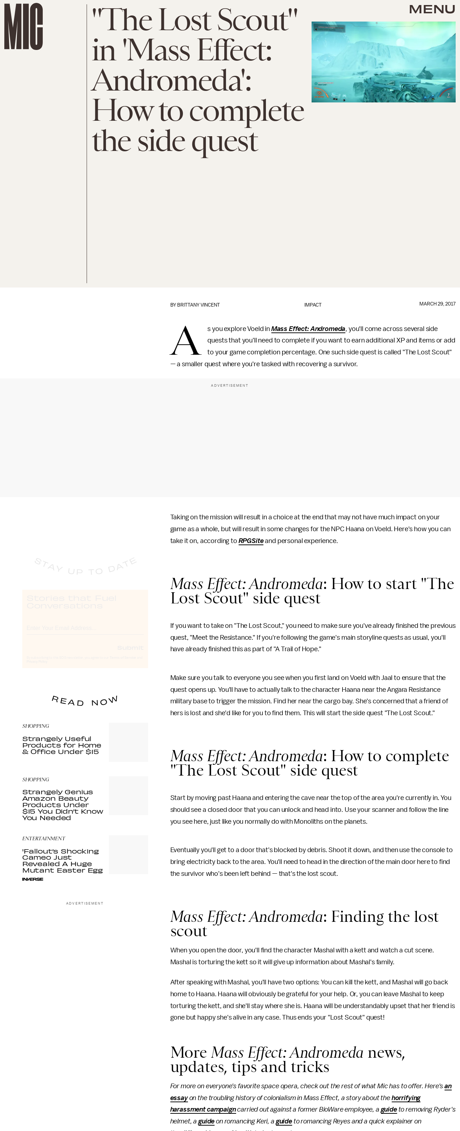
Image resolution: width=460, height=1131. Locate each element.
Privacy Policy (37, 668)
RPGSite (251, 540)
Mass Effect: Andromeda (308, 328)
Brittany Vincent (198, 305)
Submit (130, 653)
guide (389, 1109)
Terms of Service (123, 664)
